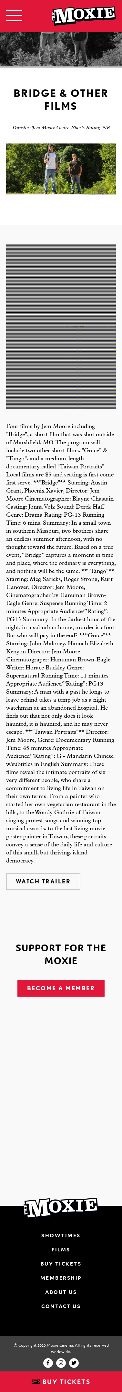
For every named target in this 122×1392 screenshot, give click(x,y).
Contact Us (61, 1306)
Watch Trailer (43, 881)
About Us (61, 1291)
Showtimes (61, 1235)
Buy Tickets (61, 1382)
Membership (61, 1277)
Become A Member (61, 988)
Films (61, 1249)
